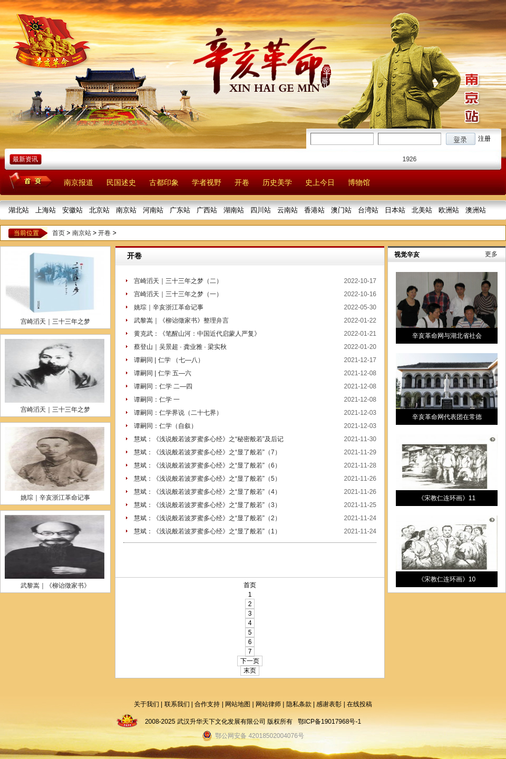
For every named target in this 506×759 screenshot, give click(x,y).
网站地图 (237, 704)
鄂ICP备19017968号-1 (329, 721)
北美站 (422, 210)
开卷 (242, 182)
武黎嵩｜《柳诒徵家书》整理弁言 (181, 320)
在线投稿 (359, 704)
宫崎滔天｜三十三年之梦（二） (178, 281)
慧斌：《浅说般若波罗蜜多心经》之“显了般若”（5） (207, 478)
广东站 (180, 210)
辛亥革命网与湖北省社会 (447, 335)
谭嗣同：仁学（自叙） (165, 426)
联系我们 (177, 704)
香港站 (314, 210)
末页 (250, 670)
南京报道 (78, 182)
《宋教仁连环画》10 (446, 579)
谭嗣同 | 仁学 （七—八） (169, 360)
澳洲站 (475, 210)
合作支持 (207, 704)
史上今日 (320, 182)
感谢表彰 (329, 704)
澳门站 (341, 210)
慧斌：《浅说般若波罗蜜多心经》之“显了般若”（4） (207, 491)
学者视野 (206, 182)
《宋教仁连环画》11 (446, 498)
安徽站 (72, 210)
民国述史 (121, 182)
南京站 (126, 210)
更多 (491, 254)
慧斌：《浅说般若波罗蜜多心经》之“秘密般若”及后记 (209, 439)
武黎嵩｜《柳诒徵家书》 (55, 585)
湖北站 (18, 210)
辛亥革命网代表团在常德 (447, 417)
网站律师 (268, 704)
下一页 (249, 661)
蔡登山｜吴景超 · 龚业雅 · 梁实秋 (180, 347)
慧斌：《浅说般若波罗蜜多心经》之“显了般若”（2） (207, 518)
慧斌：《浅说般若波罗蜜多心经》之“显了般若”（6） (207, 465)
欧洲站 (449, 210)
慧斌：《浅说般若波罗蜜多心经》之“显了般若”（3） (207, 505)
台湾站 (368, 210)
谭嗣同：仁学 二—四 (163, 386)
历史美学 (277, 182)
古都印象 (164, 182)
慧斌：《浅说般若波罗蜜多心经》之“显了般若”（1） (207, 531)
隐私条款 (299, 704)
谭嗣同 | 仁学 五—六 (162, 373)
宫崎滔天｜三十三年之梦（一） (178, 294)
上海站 (45, 210)
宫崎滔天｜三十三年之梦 (55, 321)
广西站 (207, 210)
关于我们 (146, 704)
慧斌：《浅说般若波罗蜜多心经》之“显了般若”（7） (207, 452)
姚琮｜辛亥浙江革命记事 (55, 497)
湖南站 (233, 210)
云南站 (287, 210)
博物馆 (359, 182)
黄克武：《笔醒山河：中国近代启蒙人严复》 (197, 333)
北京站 (99, 210)
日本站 (395, 210)
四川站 (260, 210)
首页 (58, 233)
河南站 (153, 210)
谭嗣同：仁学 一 (157, 399)
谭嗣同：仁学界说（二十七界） (178, 412)
